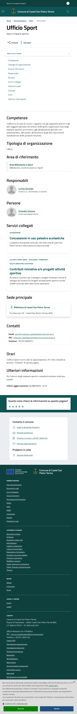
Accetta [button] (21, 709)
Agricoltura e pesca (13, 534)
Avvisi (9, 590)
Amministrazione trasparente (17, 666)
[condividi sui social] (12, 42)
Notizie (9, 582)
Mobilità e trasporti (13, 561)
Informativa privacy (14, 669)
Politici (9, 503)
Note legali (10, 673)
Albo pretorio (11, 662)
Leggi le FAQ (11, 640)
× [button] (74, 682)
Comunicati (11, 586)
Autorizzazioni (15, 233)
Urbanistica (11, 514)
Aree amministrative (14, 484)
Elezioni (9, 517)
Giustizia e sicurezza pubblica (17, 555)
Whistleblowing (12, 658)
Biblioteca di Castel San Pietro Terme (32, 307)
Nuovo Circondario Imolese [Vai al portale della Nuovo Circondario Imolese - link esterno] (16, 3)
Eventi (9, 603)
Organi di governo (13, 495)
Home (9, 21)
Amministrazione (20, 21)
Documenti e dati (13, 488)
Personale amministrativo (16, 499)
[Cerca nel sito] (68, 11)
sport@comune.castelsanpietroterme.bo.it (34, 334)
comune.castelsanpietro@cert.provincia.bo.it (34, 337)
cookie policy (53, 685)
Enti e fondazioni (13, 492)
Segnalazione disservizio (15, 648)
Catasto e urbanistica (14, 546)
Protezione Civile (13, 521)
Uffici (31, 21)
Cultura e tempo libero (18, 260)
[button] (38, 704)
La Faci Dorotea (25, 188)
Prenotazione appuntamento (17, 644)
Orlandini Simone (26, 211)
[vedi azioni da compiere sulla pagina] (25, 42)
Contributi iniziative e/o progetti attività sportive (37, 271)
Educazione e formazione (38, 260)
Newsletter (11, 655)
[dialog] (38, 696)
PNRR (9, 510)
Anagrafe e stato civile (15, 540)
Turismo (9, 570)
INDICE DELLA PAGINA (38, 53)
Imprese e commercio (14, 558)
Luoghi (10, 379)
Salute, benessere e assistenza (21, 263)
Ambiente (10, 537)
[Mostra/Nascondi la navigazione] (2, 11)
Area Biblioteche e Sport (21, 164)
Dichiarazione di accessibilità (17, 677)
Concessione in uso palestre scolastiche (37, 238)
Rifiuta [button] (56, 709)
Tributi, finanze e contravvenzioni (19, 567)
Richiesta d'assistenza (15, 651)
